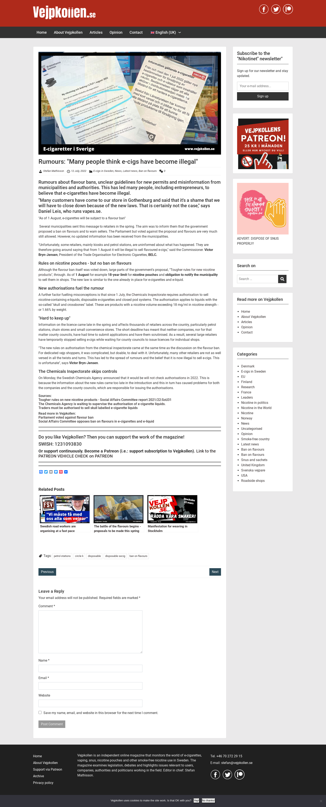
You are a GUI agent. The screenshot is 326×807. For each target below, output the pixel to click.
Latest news (130, 170)
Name (43, 660)
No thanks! (208, 800)
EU (243, 377)
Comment (46, 606)
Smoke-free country (255, 439)
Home (42, 32)
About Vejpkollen (68, 32)
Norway (246, 418)
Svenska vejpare (253, 470)
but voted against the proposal (155, 231)
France (246, 392)
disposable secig (115, 556)
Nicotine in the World (256, 408)
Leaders (247, 397)
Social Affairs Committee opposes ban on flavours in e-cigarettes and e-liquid (96, 421)
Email (43, 678)
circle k (79, 556)
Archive (38, 776)
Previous (47, 572)
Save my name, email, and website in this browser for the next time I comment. (100, 713)
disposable (94, 556)
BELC (152, 255)
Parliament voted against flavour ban (66, 417)
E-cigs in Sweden (103, 170)
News (118, 170)
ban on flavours (138, 556)
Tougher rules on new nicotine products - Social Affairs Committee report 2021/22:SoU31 (105, 400)
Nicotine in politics (254, 403)
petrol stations (62, 556)
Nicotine (247, 413)
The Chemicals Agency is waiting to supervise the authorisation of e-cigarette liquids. (101, 404)
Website (44, 695)
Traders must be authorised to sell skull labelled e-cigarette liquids (88, 408)
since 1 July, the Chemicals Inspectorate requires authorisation (153, 295)
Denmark (247, 366)
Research (248, 387)
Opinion (116, 32)
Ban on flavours (148, 170)
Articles (96, 32)
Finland (246, 382)
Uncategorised (251, 429)
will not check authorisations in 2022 (171, 378)
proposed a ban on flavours (58, 231)
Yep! (196, 800)
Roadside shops (253, 481)
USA (244, 475)
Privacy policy (43, 783)
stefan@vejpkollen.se (236, 763)
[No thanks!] (321, 801)
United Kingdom (253, 465)
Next (215, 572)
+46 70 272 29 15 (229, 756)
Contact (136, 32)
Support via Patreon (47, 769)
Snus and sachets (254, 460)
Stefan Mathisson (53, 170)
